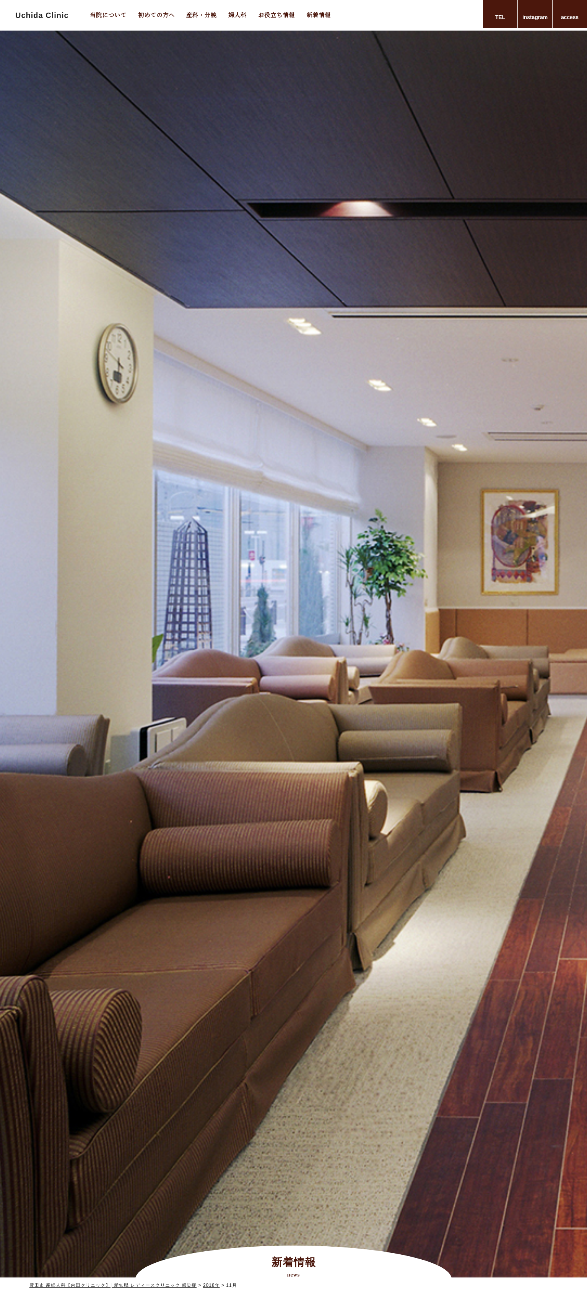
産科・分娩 (201, 15)
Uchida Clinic (42, 15)
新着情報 (318, 15)
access (570, 17)
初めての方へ (156, 15)
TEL (500, 17)
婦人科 (237, 15)
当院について (108, 15)
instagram (535, 17)
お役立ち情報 (276, 15)
